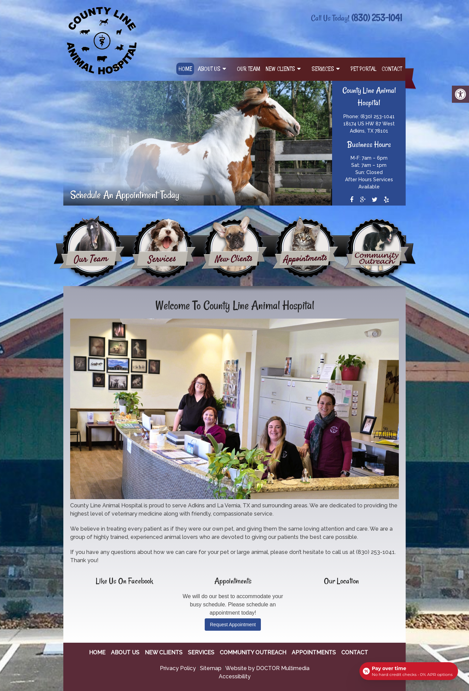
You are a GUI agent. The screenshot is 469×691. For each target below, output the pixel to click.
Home (185, 69)
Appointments (314, 652)
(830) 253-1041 (376, 18)
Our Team (248, 69)
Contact (392, 69)
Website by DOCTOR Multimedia (267, 668)
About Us (209, 69)
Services (323, 69)
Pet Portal (363, 69)
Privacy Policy (178, 668)
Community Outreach (253, 652)
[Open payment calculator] (408, 671)
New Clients (280, 69)
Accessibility (235, 676)
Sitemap (210, 668)
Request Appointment (233, 624)
